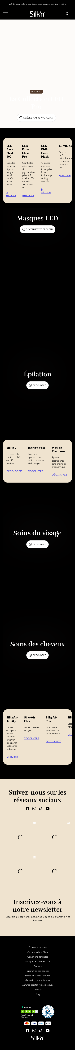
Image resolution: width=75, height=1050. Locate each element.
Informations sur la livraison (37, 980)
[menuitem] (37, 947)
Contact (37, 989)
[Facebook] (27, 808)
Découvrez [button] (12, 756)
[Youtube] (47, 808)
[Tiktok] (40, 808)
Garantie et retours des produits (37, 984)
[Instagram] (34, 808)
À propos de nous (38, 947)
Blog (37, 994)
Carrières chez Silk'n (37, 952)
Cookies (38, 966)
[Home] (37, 14)
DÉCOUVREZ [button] (14, 471)
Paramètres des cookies (37, 970)
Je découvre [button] (11, 194)
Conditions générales (37, 956)
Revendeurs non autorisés (37, 975)
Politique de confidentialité (37, 961)
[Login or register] (67, 13)
